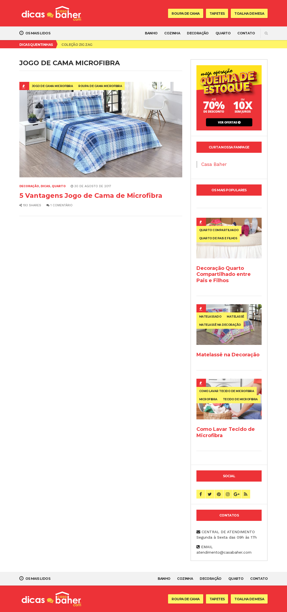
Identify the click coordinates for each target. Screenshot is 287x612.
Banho (151, 33)
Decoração (198, 33)
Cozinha (172, 33)
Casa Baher (214, 164)
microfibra (208, 399)
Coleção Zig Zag (76, 45)
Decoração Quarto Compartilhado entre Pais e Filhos (223, 274)
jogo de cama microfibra (52, 86)
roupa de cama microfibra (100, 86)
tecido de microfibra (240, 399)
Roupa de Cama (185, 13)
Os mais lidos (34, 33)
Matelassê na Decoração (227, 355)
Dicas (45, 186)
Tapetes (217, 13)
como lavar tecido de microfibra (226, 391)
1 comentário (59, 205)
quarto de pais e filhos (218, 238)
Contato (246, 33)
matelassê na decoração (220, 325)
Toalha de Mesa (249, 13)
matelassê (235, 316)
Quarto (223, 33)
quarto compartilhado (219, 230)
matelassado (210, 316)
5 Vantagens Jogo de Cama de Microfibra (90, 195)
